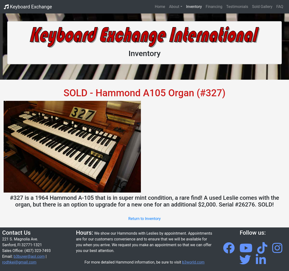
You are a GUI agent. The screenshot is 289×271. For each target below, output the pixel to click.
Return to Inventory (144, 218)
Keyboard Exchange (28, 7)
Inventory (194, 6)
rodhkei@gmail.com (19, 262)
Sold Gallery (262, 6)
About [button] (174, 6)
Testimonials (237, 6)
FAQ (279, 6)
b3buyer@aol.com (29, 256)
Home (161, 6)
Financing (214, 6)
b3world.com (193, 262)
